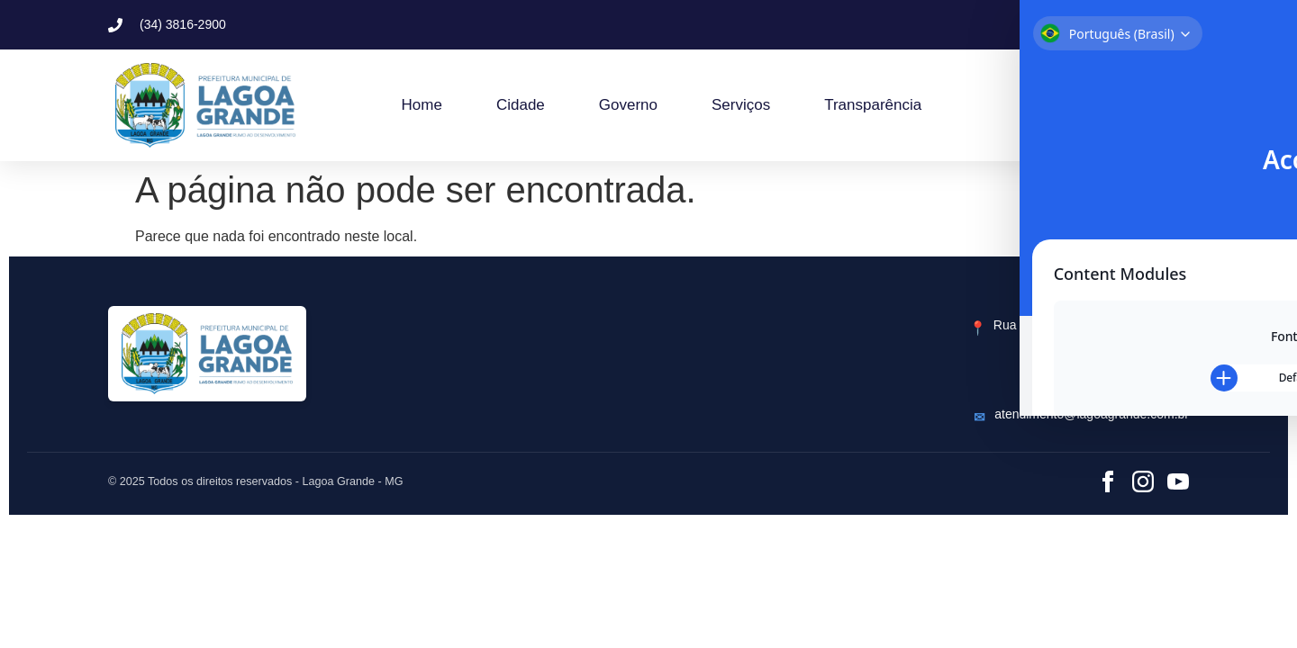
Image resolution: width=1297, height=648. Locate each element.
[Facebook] (1108, 481)
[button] (1056, 25)
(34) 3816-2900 (1145, 385)
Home (422, 104)
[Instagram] (1143, 481)
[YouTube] (1178, 481)
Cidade (520, 104)
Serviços (741, 104)
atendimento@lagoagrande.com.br (1091, 414)
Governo (628, 104)
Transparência (872, 104)
